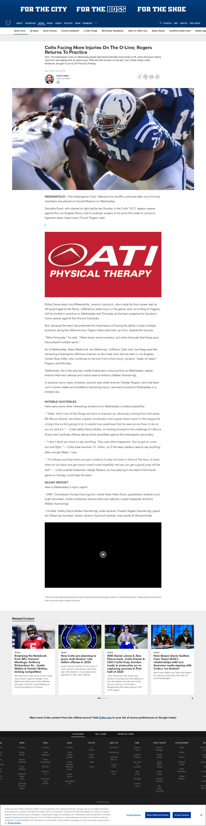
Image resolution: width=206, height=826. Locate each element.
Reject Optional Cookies (158, 815)
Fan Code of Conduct (137, 764)
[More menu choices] (96, 23)
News (22, 743)
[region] (103, 815)
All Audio (69, 747)
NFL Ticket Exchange (159, 788)
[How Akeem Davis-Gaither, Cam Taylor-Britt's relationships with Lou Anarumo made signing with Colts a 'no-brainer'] (172, 654)
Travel (91, 762)
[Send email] (151, 78)
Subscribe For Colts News (22, 785)
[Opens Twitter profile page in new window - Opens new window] (58, 82)
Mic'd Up (45, 767)
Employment (114, 752)
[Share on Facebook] (139, 78)
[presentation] (193, 698)
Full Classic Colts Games (45, 781)
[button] (99, 698)
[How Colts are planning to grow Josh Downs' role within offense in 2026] (79, 652)
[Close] (201, 815)
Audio (69, 743)
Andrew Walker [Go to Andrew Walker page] (62, 76)
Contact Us (113, 747)
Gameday (137, 779)
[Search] (161, 23)
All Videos (45, 747)
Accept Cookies (182, 815)
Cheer (91, 767)
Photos (91, 743)
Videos (181, 752)
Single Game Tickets (159, 764)
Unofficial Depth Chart (22, 776)
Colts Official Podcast (69, 754)
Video (45, 743)
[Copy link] (157, 77)
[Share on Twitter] (145, 78)
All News (22, 747)
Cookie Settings (134, 815)
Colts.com (105, 717)
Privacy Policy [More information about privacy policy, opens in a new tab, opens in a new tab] (14, 823)
